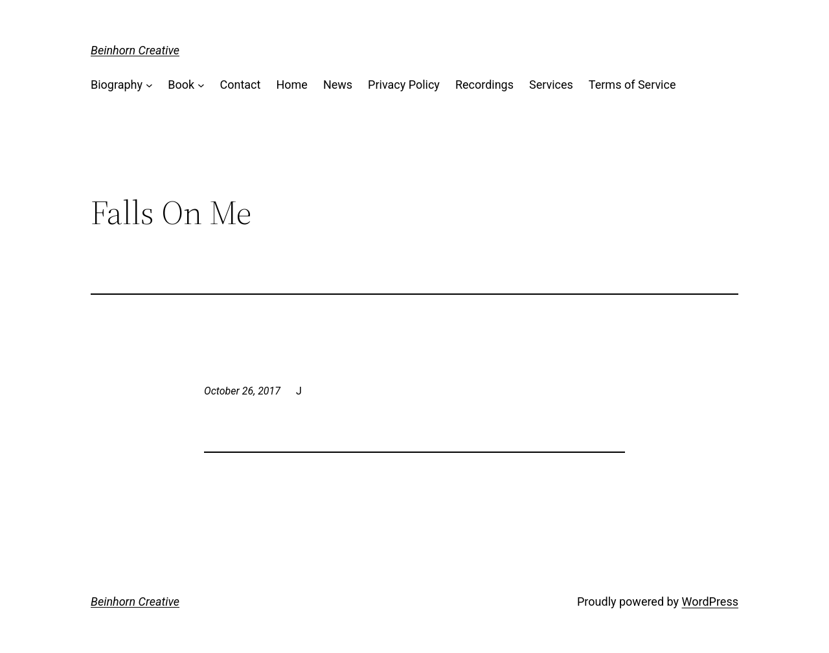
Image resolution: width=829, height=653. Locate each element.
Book (181, 84)
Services (551, 84)
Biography (116, 84)
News (337, 84)
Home (291, 84)
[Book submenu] (201, 85)
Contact (240, 84)
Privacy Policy (404, 84)
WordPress (710, 601)
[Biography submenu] (149, 85)
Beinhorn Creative (135, 50)
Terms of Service (632, 84)
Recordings (484, 84)
